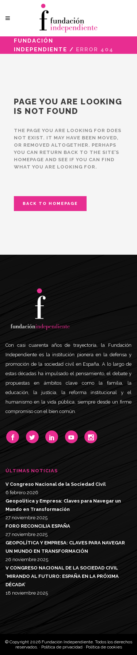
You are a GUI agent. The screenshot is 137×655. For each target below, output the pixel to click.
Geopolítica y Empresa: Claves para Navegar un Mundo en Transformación (63, 505)
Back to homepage (50, 203)
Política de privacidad (62, 647)
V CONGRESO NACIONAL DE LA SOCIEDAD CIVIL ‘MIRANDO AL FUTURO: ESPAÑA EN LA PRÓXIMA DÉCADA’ (62, 576)
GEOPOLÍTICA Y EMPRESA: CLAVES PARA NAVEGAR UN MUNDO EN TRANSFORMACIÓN (65, 547)
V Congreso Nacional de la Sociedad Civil (55, 484)
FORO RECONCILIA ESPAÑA (37, 526)
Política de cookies (104, 647)
